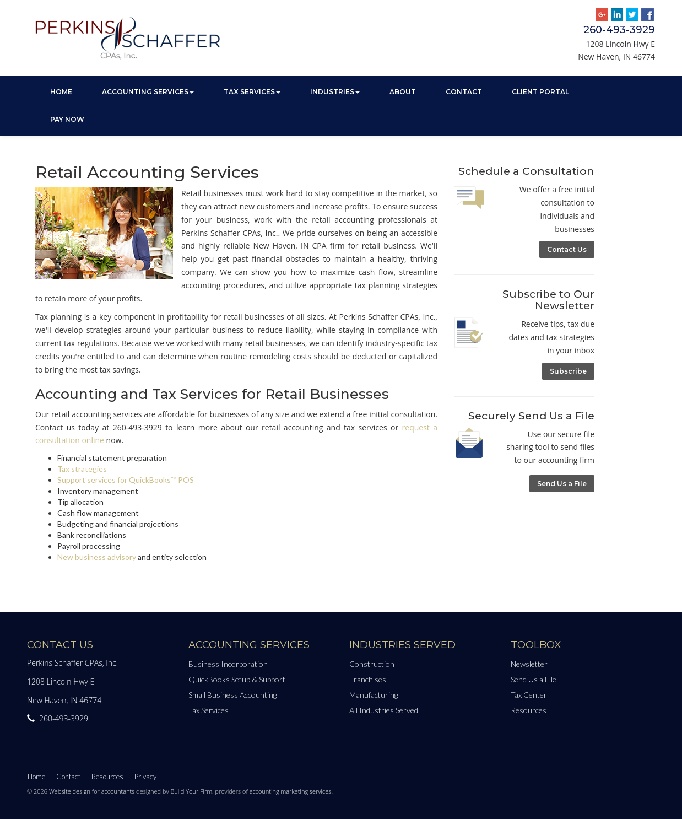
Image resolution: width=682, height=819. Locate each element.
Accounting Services (148, 92)
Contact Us (567, 249)
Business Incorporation (228, 664)
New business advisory (96, 557)
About (402, 92)
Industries (335, 92)
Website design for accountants (91, 791)
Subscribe (568, 371)
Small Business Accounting (232, 694)
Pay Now (67, 119)
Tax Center (529, 694)
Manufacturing (373, 694)
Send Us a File (562, 483)
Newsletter (529, 664)
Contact (464, 92)
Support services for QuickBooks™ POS (125, 479)
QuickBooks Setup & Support (236, 679)
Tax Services (252, 92)
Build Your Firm (191, 791)
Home (61, 92)
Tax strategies (82, 468)
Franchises (367, 679)
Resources (528, 710)
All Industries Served (383, 710)
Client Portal (540, 92)
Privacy (145, 776)
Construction (371, 664)
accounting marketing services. (291, 791)
